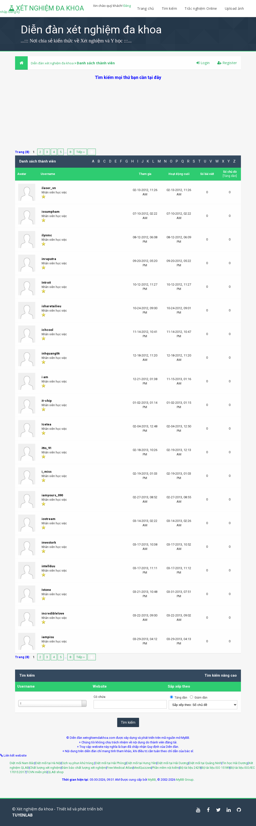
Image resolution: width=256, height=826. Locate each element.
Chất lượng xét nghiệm (45, 767)
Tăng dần (229, 176)
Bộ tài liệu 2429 (190, 767)
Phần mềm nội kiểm (165, 767)
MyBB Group (185, 779)
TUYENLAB (22, 815)
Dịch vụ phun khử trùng (78, 763)
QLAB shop (56, 772)
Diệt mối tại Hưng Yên (141, 763)
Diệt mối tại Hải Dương (172, 763)
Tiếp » (80, 152)
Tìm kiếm (169, 8)
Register (227, 62)
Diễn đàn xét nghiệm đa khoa (52, 63)
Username (26, 686)
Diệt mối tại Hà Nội (48, 763)
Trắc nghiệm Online (201, 8)
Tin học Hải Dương (235, 763)
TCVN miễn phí (36, 772)
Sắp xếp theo (179, 686)
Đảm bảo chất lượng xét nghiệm (84, 767)
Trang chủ (145, 8)
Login (203, 62)
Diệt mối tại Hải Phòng (110, 763)
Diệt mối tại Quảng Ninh (205, 763)
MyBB (152, 779)
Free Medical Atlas (120, 767)
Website (100, 686)
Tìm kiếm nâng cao (220, 675)
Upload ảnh (234, 8)
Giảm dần (200, 697)
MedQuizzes (142, 767)
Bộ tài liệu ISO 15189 (215, 767)
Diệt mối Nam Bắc (22, 763)
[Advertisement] (128, 114)
